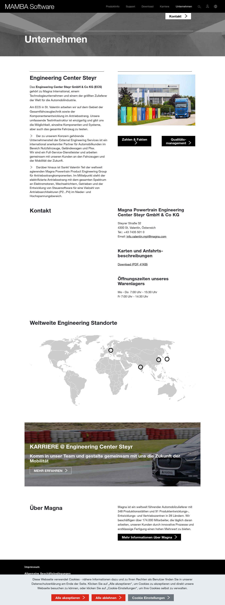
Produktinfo (112, 6)
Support (130, 6)
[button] (199, 6)
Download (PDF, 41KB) (133, 264)
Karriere (164, 6)
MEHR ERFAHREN (48, 471)
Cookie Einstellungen (148, 598)
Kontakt (175, 16)
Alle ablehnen (106, 598)
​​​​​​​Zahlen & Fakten (134, 139)
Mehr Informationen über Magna (147, 537)
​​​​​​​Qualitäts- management (176, 141)
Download (147, 6)
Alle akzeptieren (67, 598)
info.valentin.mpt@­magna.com (146, 236)
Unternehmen (184, 6)
